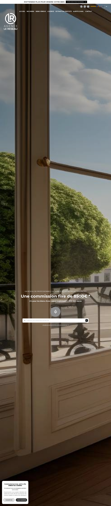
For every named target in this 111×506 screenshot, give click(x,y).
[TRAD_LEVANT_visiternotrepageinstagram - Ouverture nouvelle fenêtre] (84, 6)
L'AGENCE (50, 11)
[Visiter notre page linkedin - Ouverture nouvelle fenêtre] (88, 6)
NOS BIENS (30, 11)
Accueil (22, 11)
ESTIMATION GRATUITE (64, 11)
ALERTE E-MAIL (78, 11)
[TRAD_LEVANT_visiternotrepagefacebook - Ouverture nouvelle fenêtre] (81, 6)
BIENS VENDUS (41, 11)
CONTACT (88, 11)
